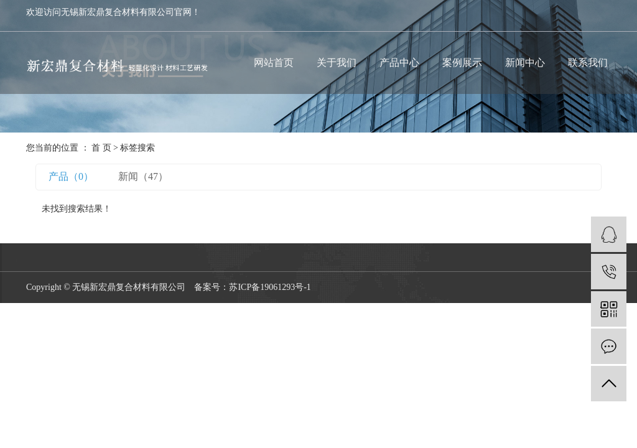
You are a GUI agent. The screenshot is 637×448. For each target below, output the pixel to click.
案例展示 (462, 62)
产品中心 (399, 62)
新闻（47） (143, 176)
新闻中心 (525, 62)
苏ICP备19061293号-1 (269, 287)
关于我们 (336, 62)
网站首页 (274, 62)
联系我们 (588, 62)
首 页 (101, 147)
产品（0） (71, 176)
